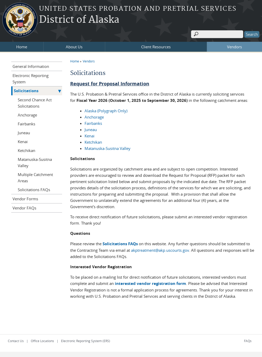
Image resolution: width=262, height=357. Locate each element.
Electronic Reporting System (31, 78)
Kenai (89, 135)
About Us (74, 46)
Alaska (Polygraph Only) (106, 110)
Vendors (234, 46)
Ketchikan (93, 142)
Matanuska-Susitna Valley (107, 148)
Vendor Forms (25, 198)
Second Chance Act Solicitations (35, 103)
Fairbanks (93, 123)
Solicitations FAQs (120, 244)
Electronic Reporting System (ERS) (85, 341)
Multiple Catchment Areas (35, 177)
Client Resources (156, 46)
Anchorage (94, 117)
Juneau (91, 129)
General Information (31, 66)
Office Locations (42, 341)
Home (21, 46)
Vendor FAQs (24, 207)
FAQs (248, 341)
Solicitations (26, 90)
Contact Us (16, 341)
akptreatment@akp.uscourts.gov (160, 250)
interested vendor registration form (150, 283)
